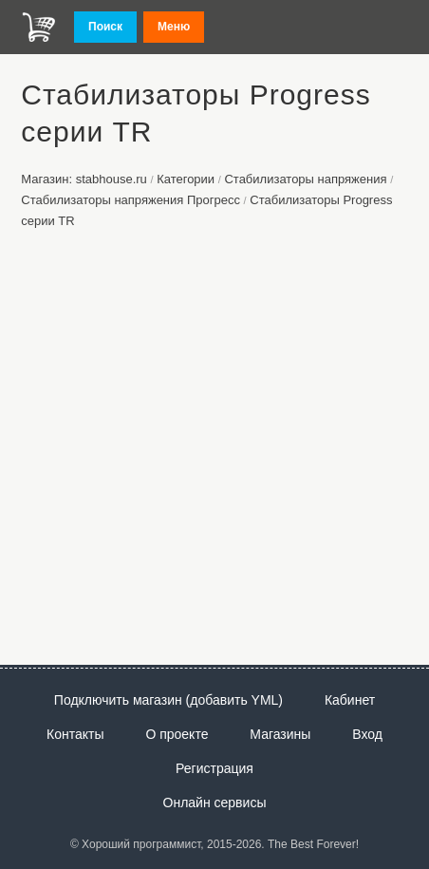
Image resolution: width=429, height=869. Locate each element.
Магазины (280, 734)
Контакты (75, 734)
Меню (174, 26)
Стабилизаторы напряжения (305, 179)
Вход (367, 734)
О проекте (176, 734)
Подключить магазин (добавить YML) (168, 700)
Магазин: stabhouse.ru (84, 179)
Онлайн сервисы (215, 802)
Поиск (105, 26)
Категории (185, 179)
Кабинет (350, 700)
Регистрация (214, 768)
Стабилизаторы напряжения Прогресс (130, 200)
